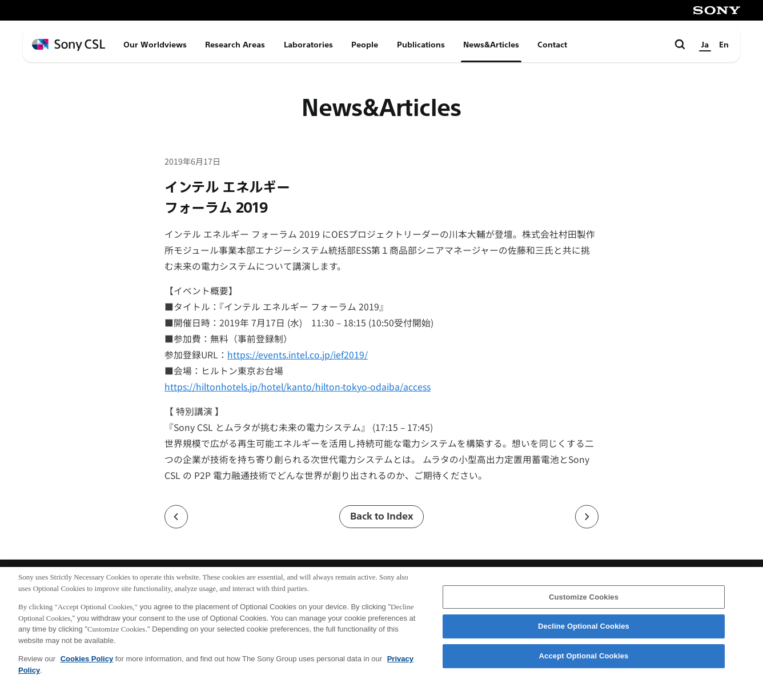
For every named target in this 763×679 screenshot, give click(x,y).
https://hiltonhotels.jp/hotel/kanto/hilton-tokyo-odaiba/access (297, 386)
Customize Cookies (584, 602)
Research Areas (235, 44)
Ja (705, 44)
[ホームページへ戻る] (68, 45)
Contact (552, 44)
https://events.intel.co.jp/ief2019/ (297, 354)
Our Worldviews (155, 44)
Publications (421, 44)
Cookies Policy (87, 664)
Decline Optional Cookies (583, 632)
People (364, 44)
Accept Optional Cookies (584, 661)
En (724, 44)
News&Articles (491, 44)
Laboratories (308, 44)
